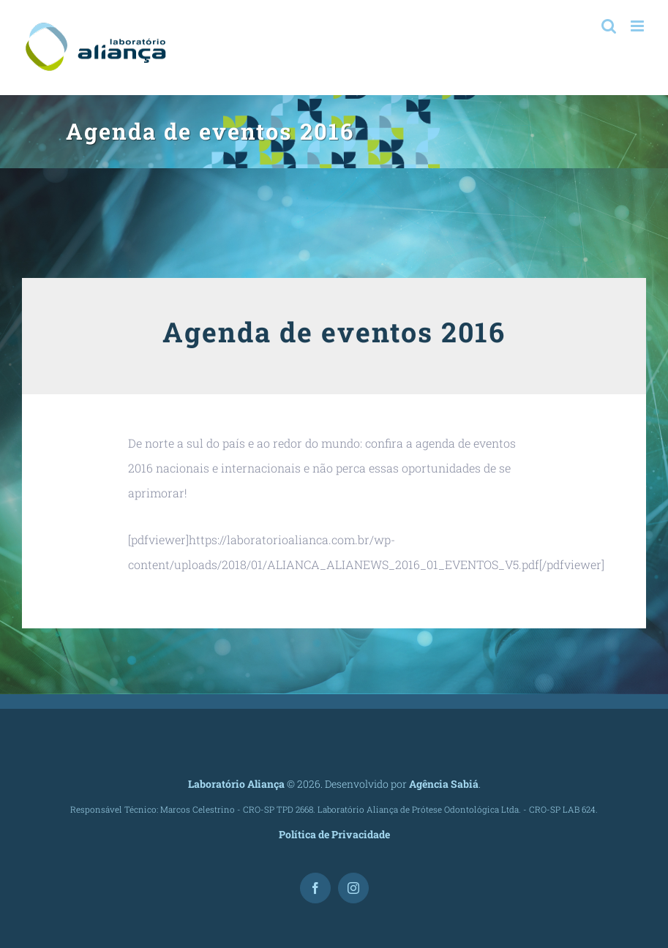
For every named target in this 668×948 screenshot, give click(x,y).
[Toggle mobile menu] (638, 26)
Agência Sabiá (444, 784)
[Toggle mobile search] (608, 26)
